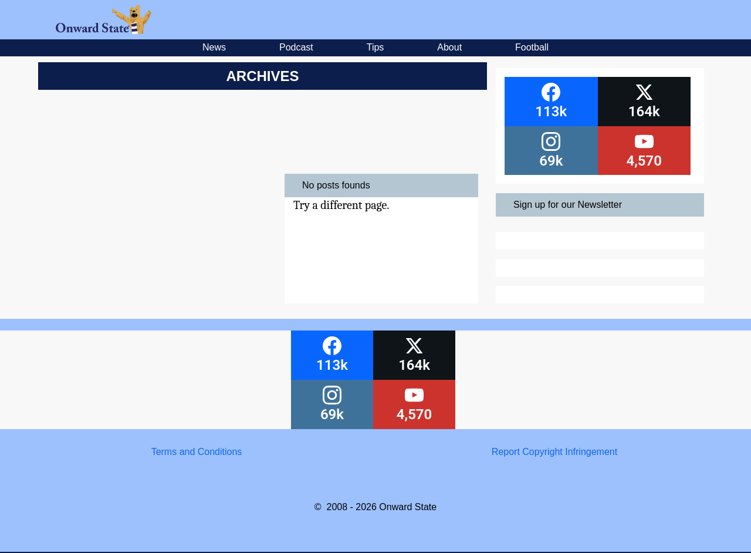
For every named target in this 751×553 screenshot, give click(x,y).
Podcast (296, 47)
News (214, 47)
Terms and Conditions (196, 452)
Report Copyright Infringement (554, 452)
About (449, 47)
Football (532, 47)
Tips (375, 47)
